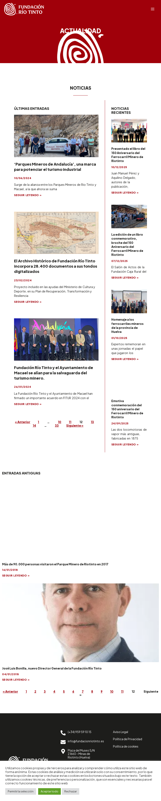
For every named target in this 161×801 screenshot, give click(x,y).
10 (63, 422)
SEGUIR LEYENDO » (28, 195)
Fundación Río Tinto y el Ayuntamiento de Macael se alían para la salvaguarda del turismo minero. (53, 372)
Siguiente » (80, 425)
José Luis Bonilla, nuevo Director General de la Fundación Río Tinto (52, 668)
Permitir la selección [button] (21, 791)
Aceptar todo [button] (49, 791)
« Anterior (23, 422)
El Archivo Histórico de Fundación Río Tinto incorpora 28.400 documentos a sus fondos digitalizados (55, 266)
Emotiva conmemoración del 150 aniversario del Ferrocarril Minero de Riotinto (127, 409)
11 (75, 422)
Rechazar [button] (70, 791)
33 (61, 425)
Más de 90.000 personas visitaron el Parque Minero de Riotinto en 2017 (55, 564)
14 (37, 425)
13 (25, 425)
